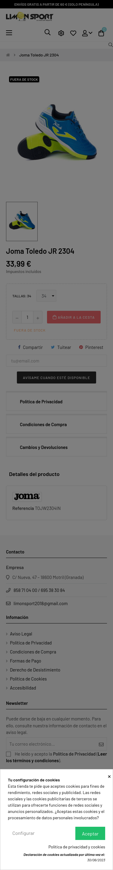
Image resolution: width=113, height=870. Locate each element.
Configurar (23, 833)
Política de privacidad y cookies (77, 846)
